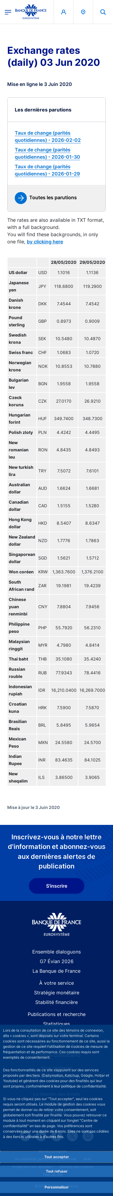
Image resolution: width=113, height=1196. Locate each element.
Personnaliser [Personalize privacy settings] (57, 1187)
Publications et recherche (57, 1014)
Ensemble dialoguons (56, 952)
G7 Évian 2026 (57, 961)
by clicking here (45, 242)
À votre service (56, 983)
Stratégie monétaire (56, 993)
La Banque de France (56, 971)
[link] (56, 136)
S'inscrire (56, 886)
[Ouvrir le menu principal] (8, 11)
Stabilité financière (56, 1002)
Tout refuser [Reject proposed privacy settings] (56, 1171)
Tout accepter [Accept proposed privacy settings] (56, 1157)
